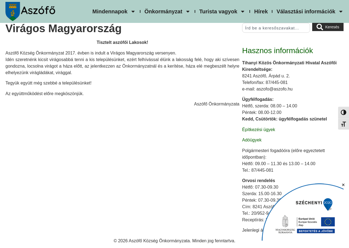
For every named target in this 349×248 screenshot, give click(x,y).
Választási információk (310, 11)
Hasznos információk (277, 50)
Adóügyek (251, 140)
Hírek (261, 11)
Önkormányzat (168, 11)
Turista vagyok (222, 11)
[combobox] (276, 28)
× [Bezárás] (343, 185)
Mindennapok (114, 11)
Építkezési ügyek (258, 129)
